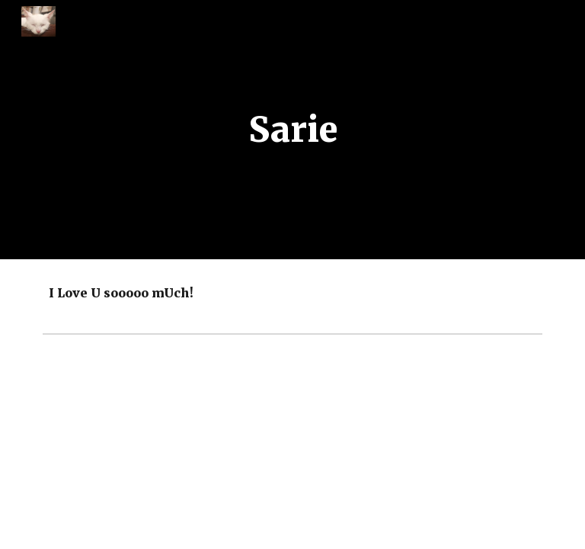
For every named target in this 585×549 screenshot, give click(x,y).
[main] (292, 130)
